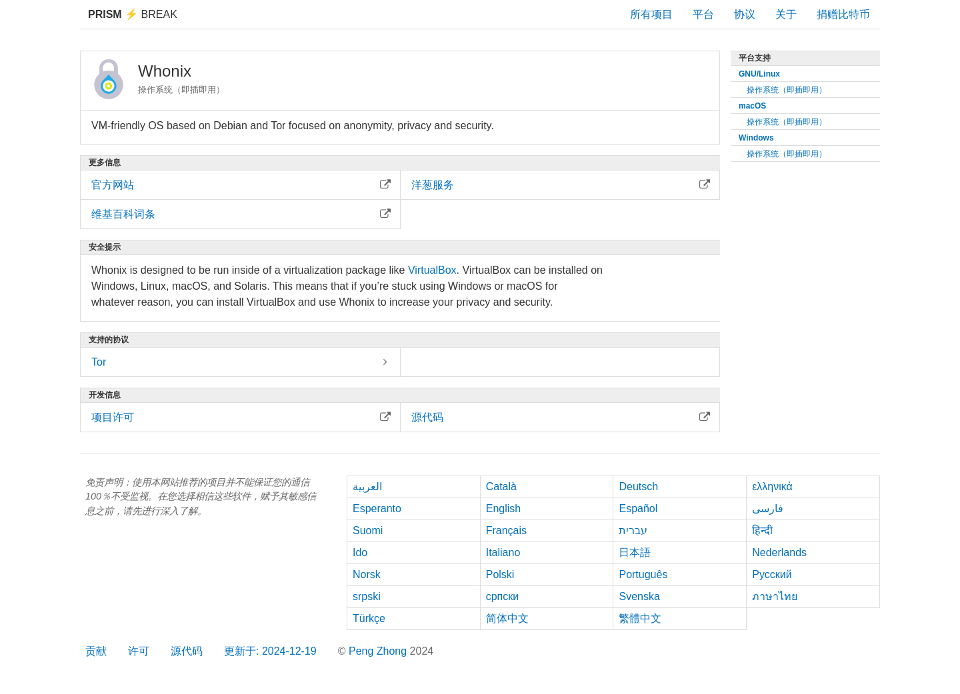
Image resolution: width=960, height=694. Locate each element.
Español (638, 508)
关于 (786, 14)
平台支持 (755, 58)
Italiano (503, 552)
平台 (703, 14)
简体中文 (507, 618)
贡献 (96, 651)
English (503, 508)
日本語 (635, 552)
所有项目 (651, 14)
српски (502, 596)
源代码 (187, 651)
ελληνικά (772, 486)
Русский (771, 574)
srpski (367, 596)
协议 (744, 14)
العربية (367, 486)
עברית (633, 530)
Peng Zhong (379, 651)
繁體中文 (640, 618)
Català (501, 486)
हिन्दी (762, 530)
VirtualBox (432, 270)
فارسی (767, 508)
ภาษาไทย (774, 596)
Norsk (367, 574)
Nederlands (779, 552)
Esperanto (377, 508)
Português (643, 574)
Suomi (368, 530)
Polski (500, 574)
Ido (360, 552)
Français (506, 530)
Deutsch (638, 486)
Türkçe (369, 618)
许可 (138, 651)
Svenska (639, 596)
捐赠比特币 (843, 14)
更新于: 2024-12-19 (270, 651)
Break (132, 14)
